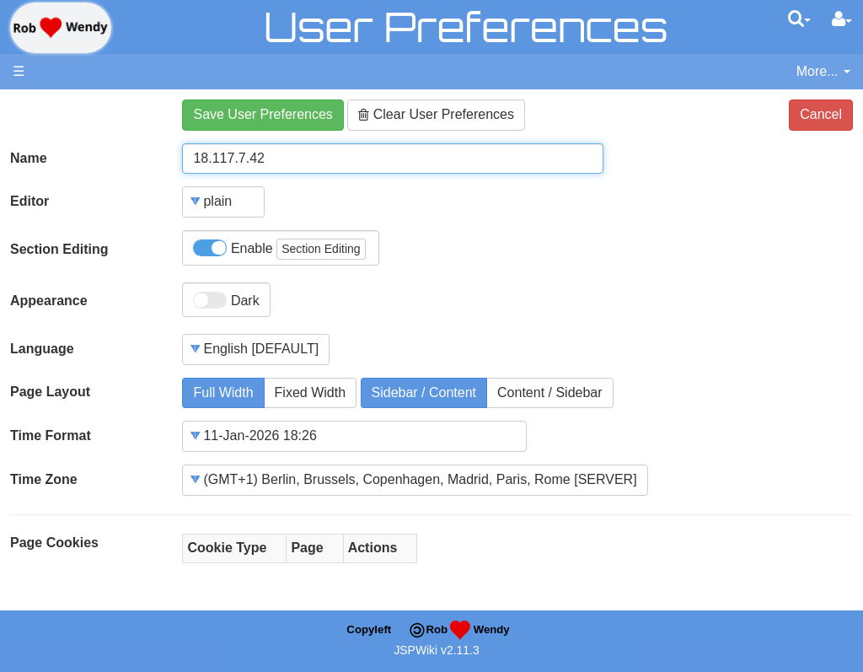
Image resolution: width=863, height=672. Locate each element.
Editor (29, 201)
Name (28, 158)
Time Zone (44, 479)
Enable (279, 249)
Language (42, 348)
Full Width (223, 392)
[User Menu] (842, 19)
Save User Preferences (262, 114)
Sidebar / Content (424, 392)
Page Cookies (54, 542)
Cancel (821, 114)
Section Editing (59, 249)
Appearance (49, 300)
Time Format (50, 435)
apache (60, 28)
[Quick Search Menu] (799, 19)
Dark (226, 300)
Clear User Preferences (436, 114)
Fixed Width (310, 392)
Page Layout (50, 391)
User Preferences (465, 26)
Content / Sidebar (550, 392)
